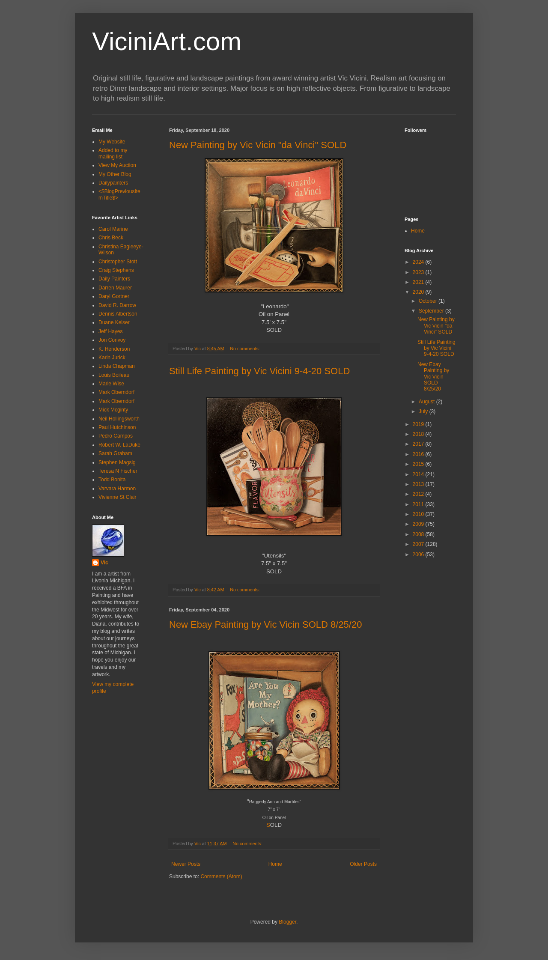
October (428, 301)
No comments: (245, 348)
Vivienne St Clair (117, 497)
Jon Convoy (111, 340)
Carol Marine (113, 229)
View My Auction (117, 165)
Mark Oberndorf (116, 392)
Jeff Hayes (110, 331)
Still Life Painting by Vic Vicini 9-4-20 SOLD (259, 371)
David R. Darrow (117, 305)
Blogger (287, 922)
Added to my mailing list (112, 153)
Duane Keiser (114, 322)
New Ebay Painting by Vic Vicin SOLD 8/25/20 (265, 624)
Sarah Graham (115, 453)
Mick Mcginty (113, 410)
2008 (419, 534)
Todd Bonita (111, 480)
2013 (419, 484)
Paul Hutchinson (117, 427)
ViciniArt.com (166, 41)
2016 (419, 454)
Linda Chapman (116, 366)
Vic (104, 563)
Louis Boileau (113, 375)
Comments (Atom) (221, 877)
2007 (419, 544)
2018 (419, 434)
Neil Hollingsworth (119, 419)
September (432, 311)
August (427, 402)
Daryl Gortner (113, 296)
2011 (419, 504)
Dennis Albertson (117, 314)
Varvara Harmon (117, 489)
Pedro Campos (115, 436)
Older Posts (363, 864)
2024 (419, 262)
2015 (419, 464)
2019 (419, 424)
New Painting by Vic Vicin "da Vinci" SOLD (257, 145)
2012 (419, 494)
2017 (419, 444)
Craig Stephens (116, 270)
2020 (419, 292)
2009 (419, 524)
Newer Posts (185, 864)
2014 (419, 474)
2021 (419, 282)
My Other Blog (114, 174)
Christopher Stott (117, 262)
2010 (419, 514)
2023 (419, 272)
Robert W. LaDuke (119, 445)
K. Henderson (114, 349)
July (424, 411)
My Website (111, 142)
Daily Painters (114, 279)
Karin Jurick (111, 358)
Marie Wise (111, 384)
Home (275, 864)
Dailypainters (113, 183)
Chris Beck (110, 238)
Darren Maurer (115, 288)
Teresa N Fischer (117, 471)
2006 (419, 555)
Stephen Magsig (117, 462)
